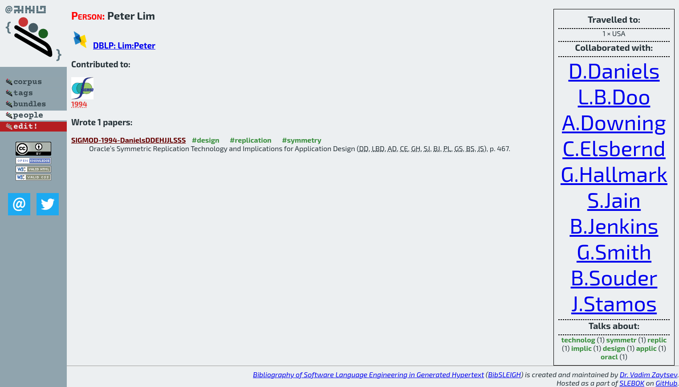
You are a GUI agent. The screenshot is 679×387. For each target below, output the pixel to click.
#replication (251, 140)
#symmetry (301, 140)
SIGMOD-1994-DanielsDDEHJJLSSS (128, 140)
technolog (578, 339)
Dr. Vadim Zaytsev (648, 374)
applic (646, 348)
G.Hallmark (614, 173)
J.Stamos (614, 303)
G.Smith (614, 251)
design (614, 348)
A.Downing (614, 122)
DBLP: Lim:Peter (124, 45)
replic (657, 339)
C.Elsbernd (614, 148)
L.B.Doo (614, 96)
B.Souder (614, 277)
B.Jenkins (613, 225)
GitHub (667, 383)
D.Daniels (613, 70)
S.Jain (614, 199)
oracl (609, 356)
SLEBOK (631, 383)
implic (581, 348)
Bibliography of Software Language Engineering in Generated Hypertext (368, 374)
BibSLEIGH (504, 374)
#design (206, 140)
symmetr (621, 339)
